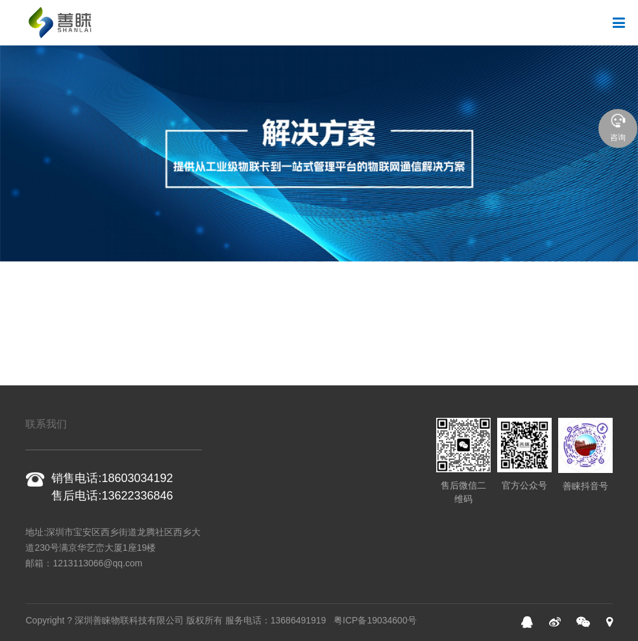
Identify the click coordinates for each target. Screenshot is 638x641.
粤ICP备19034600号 (375, 620)
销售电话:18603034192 (112, 478)
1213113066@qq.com (97, 563)
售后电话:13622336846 (112, 495)
